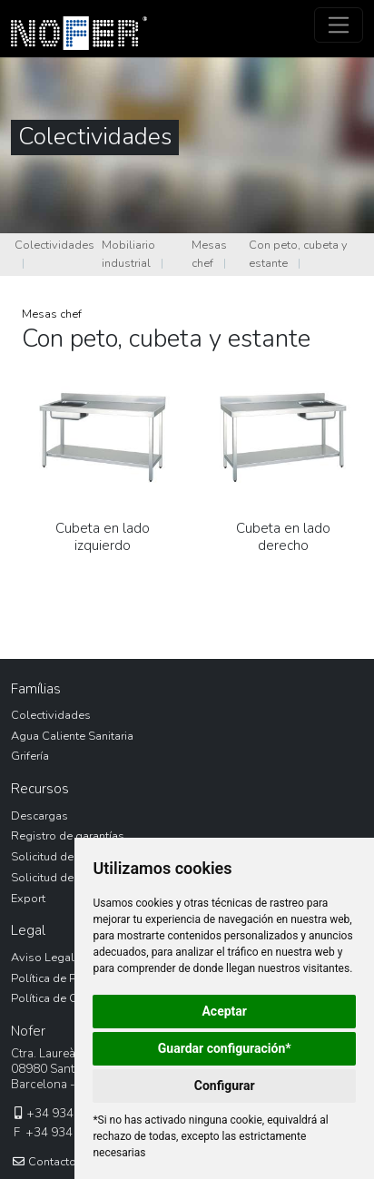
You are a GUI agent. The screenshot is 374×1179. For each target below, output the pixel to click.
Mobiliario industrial (128, 253)
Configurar (224, 1085)
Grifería (30, 756)
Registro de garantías (67, 836)
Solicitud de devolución (73, 857)
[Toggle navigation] (339, 25)
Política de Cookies (62, 998)
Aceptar (224, 1011)
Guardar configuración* (224, 1048)
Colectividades (54, 245)
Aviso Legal (42, 957)
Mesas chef (209, 253)
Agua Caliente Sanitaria (72, 736)
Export (28, 898)
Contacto (43, 1162)
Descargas (39, 816)
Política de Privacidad (67, 978)
